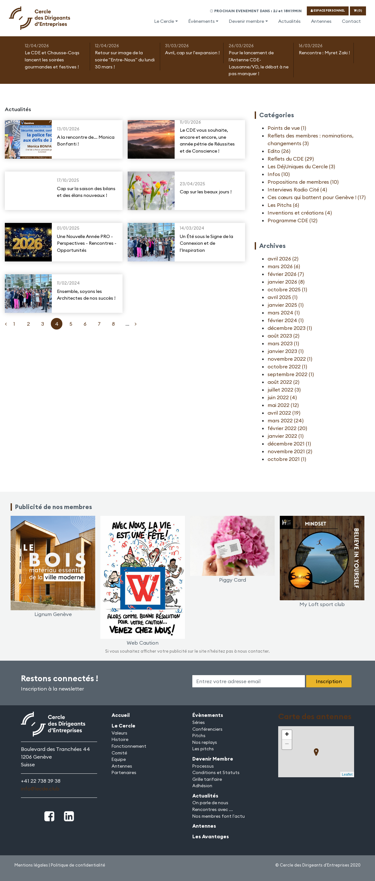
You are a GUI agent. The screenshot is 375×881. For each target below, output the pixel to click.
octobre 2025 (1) (287, 289)
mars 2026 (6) (284, 266)
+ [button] (287, 735)
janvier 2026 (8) (286, 281)
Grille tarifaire (207, 779)
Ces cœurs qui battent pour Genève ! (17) (317, 197)
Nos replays (204, 742)
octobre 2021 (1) (287, 459)
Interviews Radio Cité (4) (297, 189)
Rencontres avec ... (212, 809)
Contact (351, 21)
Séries (198, 722)
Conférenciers (207, 729)
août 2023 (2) (283, 335)
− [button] (287, 744)
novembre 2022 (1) (290, 359)
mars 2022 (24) (286, 420)
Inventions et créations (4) (300, 212)
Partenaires (124, 772)
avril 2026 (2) (283, 258)
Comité (119, 753)
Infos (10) (279, 174)
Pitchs (199, 735)
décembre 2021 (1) (289, 443)
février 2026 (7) (286, 274)
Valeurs (119, 733)
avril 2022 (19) (284, 413)
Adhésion (202, 785)
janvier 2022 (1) (286, 436)
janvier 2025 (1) (286, 305)
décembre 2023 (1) (290, 328)
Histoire (120, 739)
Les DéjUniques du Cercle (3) (301, 166)
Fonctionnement (129, 746)
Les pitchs (203, 749)
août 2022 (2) (283, 382)
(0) (358, 10)
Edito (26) (279, 151)
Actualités (289, 21)
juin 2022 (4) (282, 397)
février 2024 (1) (286, 320)
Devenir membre (246, 21)
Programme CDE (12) (292, 220)
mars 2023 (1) (283, 343)
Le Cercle (164, 21)
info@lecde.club (40, 788)
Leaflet (347, 774)
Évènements (201, 21)
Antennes (321, 21)
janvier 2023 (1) (286, 351)
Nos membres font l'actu (218, 816)
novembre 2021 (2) (290, 451)
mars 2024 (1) (284, 312)
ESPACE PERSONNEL (328, 10)
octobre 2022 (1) (287, 366)
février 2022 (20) (287, 428)
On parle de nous (210, 803)
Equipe (119, 759)
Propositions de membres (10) (303, 182)
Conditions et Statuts (216, 772)
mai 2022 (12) (283, 405)
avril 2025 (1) (282, 297)
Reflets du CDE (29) (291, 158)
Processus (203, 766)
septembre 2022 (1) (291, 374)
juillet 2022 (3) (284, 389)
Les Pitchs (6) (283, 205)
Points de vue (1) (287, 128)
